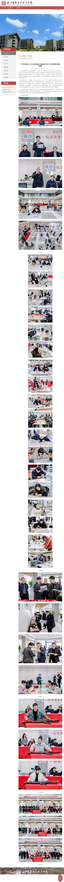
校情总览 (11, 7)
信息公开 (30, 12)
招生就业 (38, 12)
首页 (5, 7)
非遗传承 (22, 10)
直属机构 (6, 10)
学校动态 (29, 56)
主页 (20, 56)
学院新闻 (19, 7)
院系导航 (14, 10)
